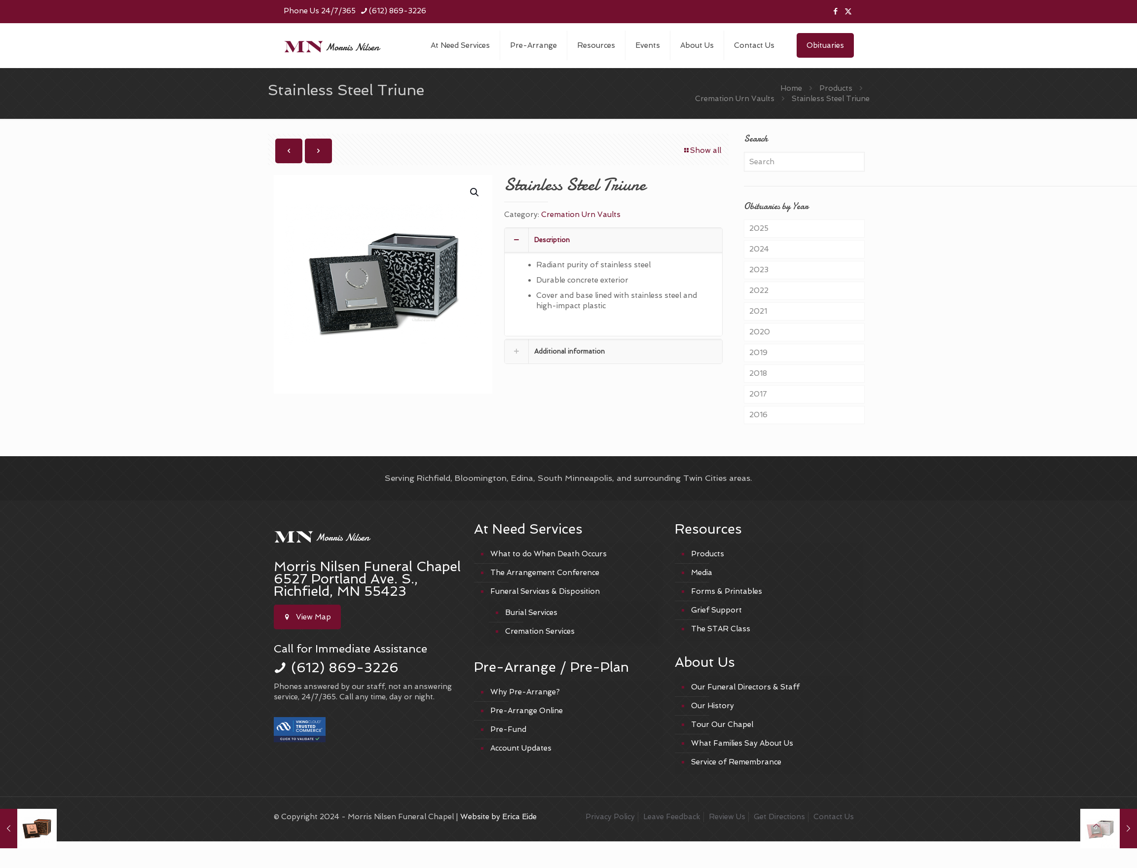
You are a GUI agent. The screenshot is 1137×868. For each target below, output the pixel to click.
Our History (712, 705)
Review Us (727, 816)
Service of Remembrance (736, 762)
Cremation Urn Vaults (734, 98)
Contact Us (833, 816)
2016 (758, 414)
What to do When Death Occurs (548, 553)
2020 (759, 331)
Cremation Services (540, 631)
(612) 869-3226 (345, 667)
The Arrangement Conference (544, 572)
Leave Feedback (671, 816)
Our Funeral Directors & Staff (745, 687)
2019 (758, 352)
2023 (759, 269)
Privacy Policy (610, 816)
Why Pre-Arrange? (525, 691)
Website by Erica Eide (498, 816)
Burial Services (531, 612)
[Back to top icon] (1096, 826)
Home (791, 88)
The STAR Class (720, 628)
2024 (759, 249)
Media (701, 572)
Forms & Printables (726, 591)
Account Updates (520, 748)
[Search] (804, 162)
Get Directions (779, 816)
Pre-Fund (508, 729)
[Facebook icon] (836, 11)
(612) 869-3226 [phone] (397, 10)
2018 (758, 373)
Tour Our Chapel (722, 724)
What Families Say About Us (742, 743)
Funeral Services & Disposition (545, 591)
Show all (702, 150)
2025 (759, 228)
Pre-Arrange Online (526, 710)
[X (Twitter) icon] (848, 11)
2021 (758, 311)
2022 (759, 290)
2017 (758, 394)
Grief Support (716, 610)
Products (835, 88)
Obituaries (825, 45)
